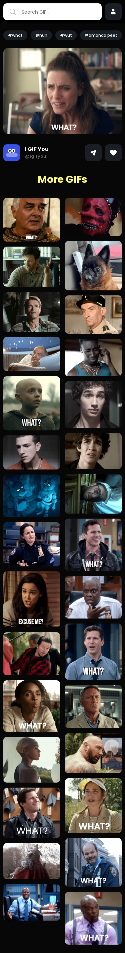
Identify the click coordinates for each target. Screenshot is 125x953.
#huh (41, 35)
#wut (66, 35)
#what (15, 35)
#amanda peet (101, 35)
